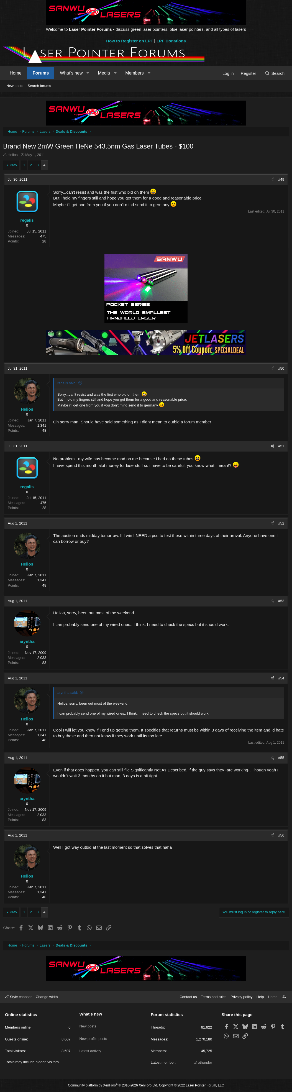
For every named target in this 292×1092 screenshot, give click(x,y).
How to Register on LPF (129, 41)
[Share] (271, 181)
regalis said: (68, 384)
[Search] (275, 73)
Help (260, 997)
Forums (41, 73)
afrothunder (203, 1062)
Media (104, 73)
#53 (280, 602)
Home (16, 73)
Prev (15, 166)
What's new (71, 73)
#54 (280, 679)
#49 (280, 181)
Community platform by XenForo (113, 1086)
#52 (280, 525)
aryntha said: (69, 694)
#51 (280, 447)
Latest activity (90, 1044)
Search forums (39, 86)
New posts (14, 86)
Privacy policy (241, 997)
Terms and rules (213, 997)
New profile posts (93, 1034)
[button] (88, 73)
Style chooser (18, 997)
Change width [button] (47, 997)
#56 (280, 837)
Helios (14, 156)
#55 (280, 759)
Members (134, 73)
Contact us (188, 997)
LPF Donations (171, 41)
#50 (280, 370)
